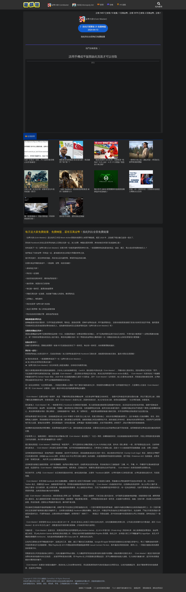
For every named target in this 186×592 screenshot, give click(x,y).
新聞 (100, 4)
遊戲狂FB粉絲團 (85, 588)
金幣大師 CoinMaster (58, 5)
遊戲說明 (137, 588)
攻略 (110, 4)
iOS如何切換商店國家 (102, 588)
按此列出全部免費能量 (96, 231)
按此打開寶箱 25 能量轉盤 (93, 28)
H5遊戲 (121, 4)
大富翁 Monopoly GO (83, 5)
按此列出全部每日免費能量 (93, 36)
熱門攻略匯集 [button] (93, 48)
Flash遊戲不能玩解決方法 (122, 588)
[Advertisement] (93, 80)
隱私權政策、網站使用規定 (153, 588)
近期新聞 (31, 136)
